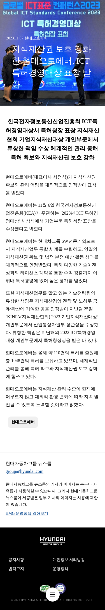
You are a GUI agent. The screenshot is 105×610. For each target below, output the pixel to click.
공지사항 (16, 560)
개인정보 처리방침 (69, 560)
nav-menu (53, 594)
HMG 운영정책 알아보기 (27, 513)
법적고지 (16, 569)
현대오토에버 (23, 422)
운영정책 (60, 569)
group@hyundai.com (24, 471)
